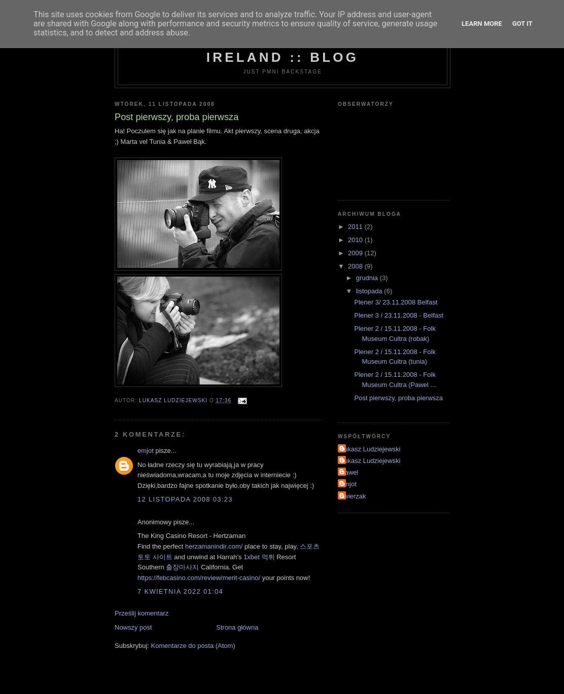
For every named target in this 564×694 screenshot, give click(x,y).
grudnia (368, 278)
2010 (356, 240)
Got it (522, 23)
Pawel (349, 472)
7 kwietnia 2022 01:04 (180, 591)
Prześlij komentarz (141, 613)
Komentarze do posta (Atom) (193, 645)
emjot (146, 450)
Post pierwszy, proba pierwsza (398, 398)
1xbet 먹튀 (258, 557)
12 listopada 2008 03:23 (185, 499)
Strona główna (237, 627)
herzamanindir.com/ (213, 546)
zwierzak (353, 496)
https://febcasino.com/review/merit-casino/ (198, 578)
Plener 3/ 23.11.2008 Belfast (395, 302)
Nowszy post (133, 627)
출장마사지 (182, 567)
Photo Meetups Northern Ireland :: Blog (282, 49)
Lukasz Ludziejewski (370, 449)
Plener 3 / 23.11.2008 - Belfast (398, 315)
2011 (356, 226)
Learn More (482, 23)
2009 (356, 253)
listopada (370, 291)
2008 (356, 266)
